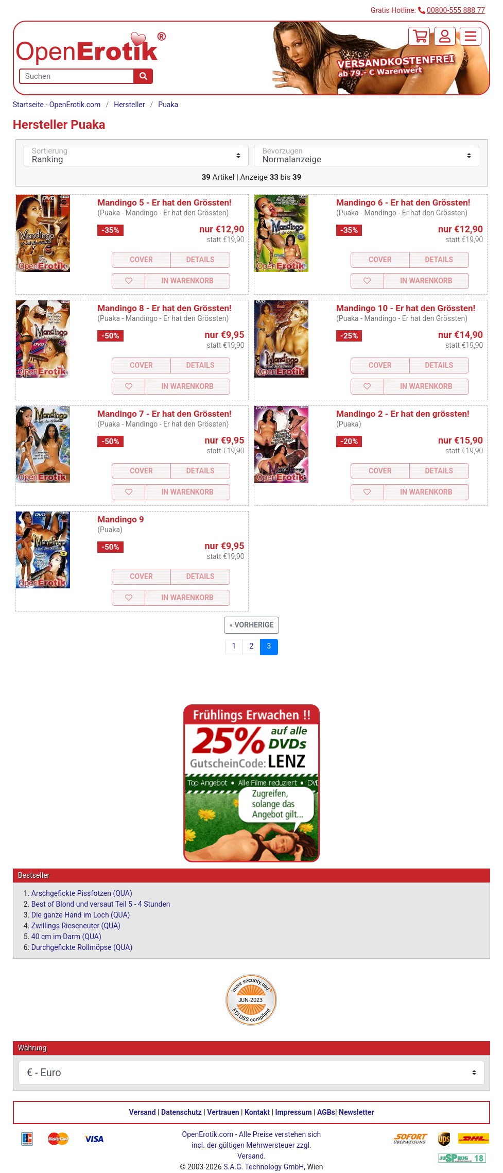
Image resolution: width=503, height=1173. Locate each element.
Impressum (293, 1112)
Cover (141, 260)
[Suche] (143, 76)
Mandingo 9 (120, 519)
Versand (142, 1112)
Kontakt (257, 1112)
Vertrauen (223, 1112)
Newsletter (356, 1112)
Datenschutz (181, 1112)
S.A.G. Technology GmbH (263, 1167)
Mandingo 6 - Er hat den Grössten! (403, 202)
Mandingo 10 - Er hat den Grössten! (405, 308)
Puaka (168, 104)
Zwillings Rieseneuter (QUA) (75, 926)
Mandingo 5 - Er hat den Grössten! (164, 202)
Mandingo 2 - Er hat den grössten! (402, 414)
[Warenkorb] (419, 36)
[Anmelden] (445, 36)
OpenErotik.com (208, 1134)
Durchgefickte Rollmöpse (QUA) (82, 947)
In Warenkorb (187, 281)
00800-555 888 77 (456, 10)
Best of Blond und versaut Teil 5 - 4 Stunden (100, 904)
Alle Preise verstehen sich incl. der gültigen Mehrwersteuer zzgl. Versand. (256, 1145)
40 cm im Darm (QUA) (66, 936)
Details (200, 260)
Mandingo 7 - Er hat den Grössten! (164, 414)
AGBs (326, 1112)
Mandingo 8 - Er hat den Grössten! (164, 308)
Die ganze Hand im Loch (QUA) (80, 915)
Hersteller (129, 104)
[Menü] (470, 36)
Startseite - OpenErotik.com (57, 104)
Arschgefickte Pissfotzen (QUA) (81, 893)
